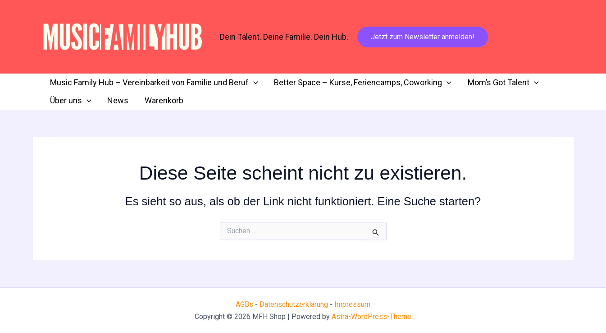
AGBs (244, 304)
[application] (253, 83)
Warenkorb (164, 100)
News (117, 100)
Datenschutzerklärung (295, 304)
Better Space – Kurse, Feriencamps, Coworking (362, 83)
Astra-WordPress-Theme (371, 316)
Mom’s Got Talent (503, 83)
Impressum (352, 304)
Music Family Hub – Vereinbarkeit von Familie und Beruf (154, 83)
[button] (422, 37)
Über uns (70, 101)
